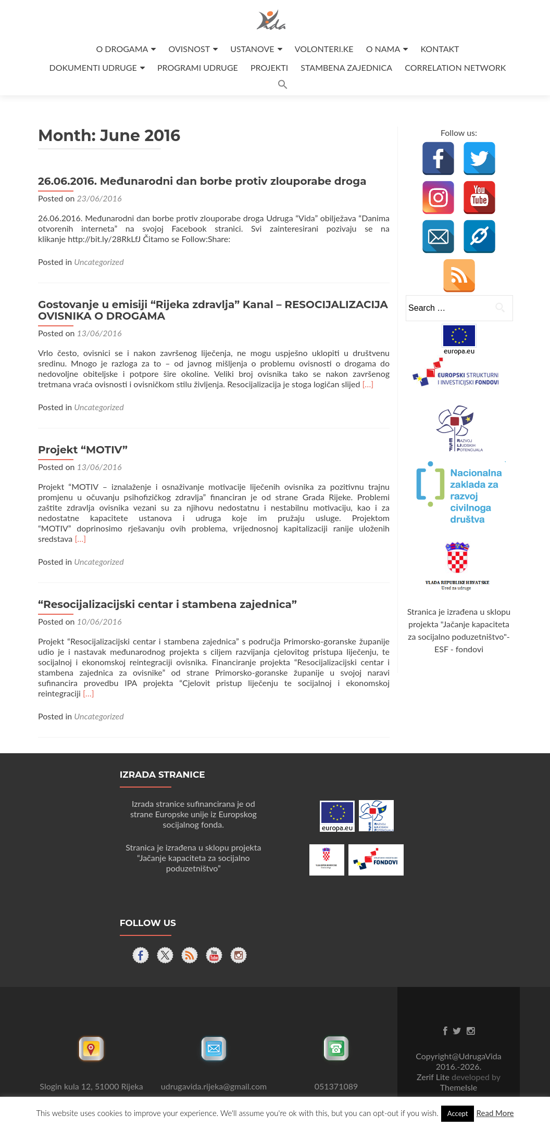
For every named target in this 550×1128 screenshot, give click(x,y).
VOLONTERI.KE (324, 49)
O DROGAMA (122, 49)
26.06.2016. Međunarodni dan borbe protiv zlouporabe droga (202, 181)
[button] (283, 86)
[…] (367, 384)
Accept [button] (457, 1113)
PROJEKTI (269, 67)
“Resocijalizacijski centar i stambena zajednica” (167, 604)
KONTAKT (439, 49)
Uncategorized (98, 262)
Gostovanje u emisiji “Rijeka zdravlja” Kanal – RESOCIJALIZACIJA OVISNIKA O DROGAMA (213, 310)
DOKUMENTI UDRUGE (93, 67)
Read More (495, 1113)
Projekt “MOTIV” (83, 449)
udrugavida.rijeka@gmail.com (214, 1086)
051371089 (336, 1086)
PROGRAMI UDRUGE (197, 67)
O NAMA (383, 49)
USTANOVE (252, 49)
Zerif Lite (434, 1077)
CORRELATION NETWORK (455, 67)
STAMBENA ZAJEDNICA (346, 67)
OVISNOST (189, 49)
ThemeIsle (458, 1087)
